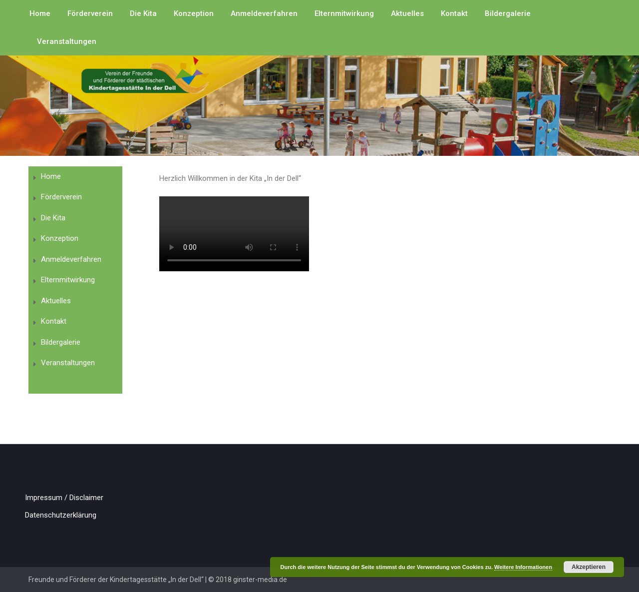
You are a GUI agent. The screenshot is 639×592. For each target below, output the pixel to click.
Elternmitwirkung (344, 13)
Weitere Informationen (523, 567)
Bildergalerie (508, 13)
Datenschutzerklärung (60, 515)
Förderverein (90, 13)
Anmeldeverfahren (264, 13)
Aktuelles (407, 13)
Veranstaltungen (66, 41)
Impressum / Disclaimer (64, 497)
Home (39, 13)
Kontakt (454, 13)
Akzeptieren (589, 567)
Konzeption (194, 13)
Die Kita (143, 13)
